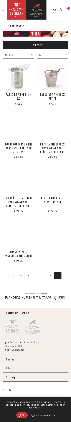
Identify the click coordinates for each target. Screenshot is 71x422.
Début (13, 275)
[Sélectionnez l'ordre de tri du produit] (18, 55)
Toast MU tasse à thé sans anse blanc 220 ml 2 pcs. (18, 148)
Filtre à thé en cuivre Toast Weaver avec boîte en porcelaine (18, 202)
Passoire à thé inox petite (52, 96)
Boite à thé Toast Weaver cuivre (52, 200)
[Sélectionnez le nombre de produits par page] (52, 55)
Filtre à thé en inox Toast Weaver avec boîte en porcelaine (52, 148)
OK (23, 415)
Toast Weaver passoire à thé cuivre (18, 254)
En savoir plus (45, 415)
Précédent (20, 275)
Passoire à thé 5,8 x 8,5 (18, 96)
